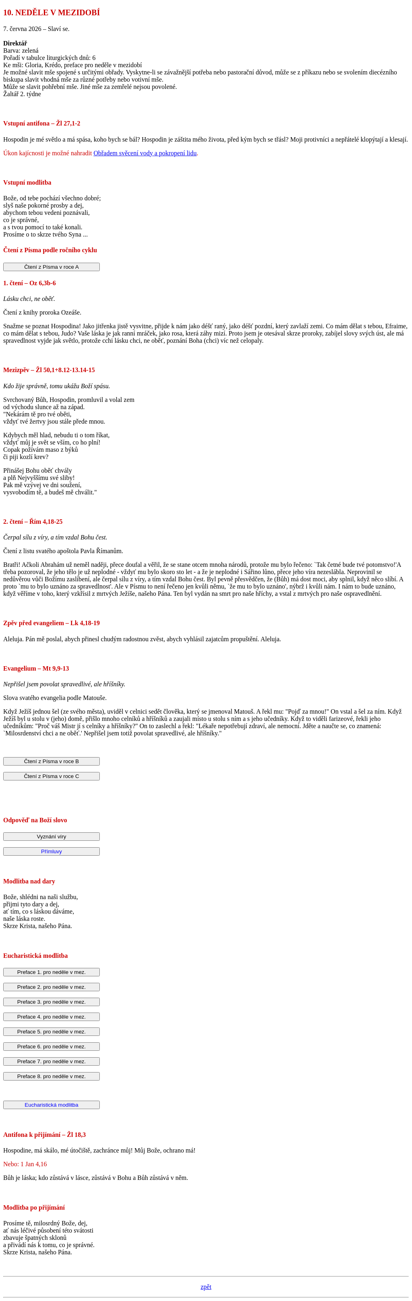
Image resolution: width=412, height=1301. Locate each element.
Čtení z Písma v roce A (51, 267)
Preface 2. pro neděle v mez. (51, 987)
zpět (206, 1286)
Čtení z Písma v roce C (51, 776)
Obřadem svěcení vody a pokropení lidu (144, 153)
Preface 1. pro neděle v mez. (51, 972)
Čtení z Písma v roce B (51, 761)
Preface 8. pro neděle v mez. (51, 1076)
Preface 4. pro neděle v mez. (51, 1017)
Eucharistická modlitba (51, 1105)
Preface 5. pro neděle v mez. (51, 1032)
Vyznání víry (51, 837)
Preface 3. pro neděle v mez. (51, 1002)
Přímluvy (51, 851)
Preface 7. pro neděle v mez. (51, 1061)
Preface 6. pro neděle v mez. (51, 1047)
